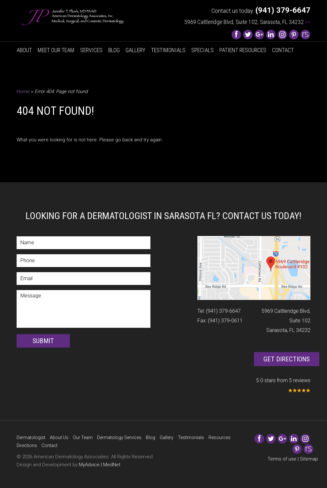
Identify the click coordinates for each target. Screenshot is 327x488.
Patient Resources (242, 50)
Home (23, 91)
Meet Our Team (56, 50)
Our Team (83, 437)
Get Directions (286, 359)
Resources (220, 437)
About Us (59, 437)
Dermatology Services (119, 437)
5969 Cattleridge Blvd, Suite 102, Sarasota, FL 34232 (247, 22)
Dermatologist (31, 437)
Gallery (135, 50)
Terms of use (282, 459)
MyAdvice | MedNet (99, 465)
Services (91, 50)
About (24, 50)
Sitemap (309, 459)
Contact (283, 50)
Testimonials (168, 50)
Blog (114, 50)
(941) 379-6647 (223, 311)
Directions (27, 445)
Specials (202, 50)
